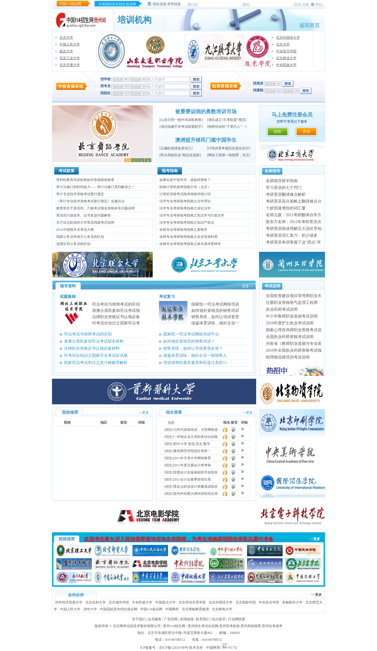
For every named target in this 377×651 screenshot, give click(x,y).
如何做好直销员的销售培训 (215, 310)
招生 (278, 131)
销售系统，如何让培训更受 (215, 317)
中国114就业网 (70, 4)
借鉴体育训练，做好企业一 (215, 323)
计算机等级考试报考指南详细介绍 (185, 194)
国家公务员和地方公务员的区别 (80, 237)
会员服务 (154, 619)
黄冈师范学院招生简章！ (192, 451)
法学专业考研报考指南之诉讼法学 (185, 208)
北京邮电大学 (222, 609)
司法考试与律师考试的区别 (116, 304)
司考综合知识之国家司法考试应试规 (96, 355)
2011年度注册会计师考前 (192, 465)
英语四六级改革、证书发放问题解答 (83, 215)
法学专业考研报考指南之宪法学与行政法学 (192, 215)
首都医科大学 (292, 602)
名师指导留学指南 (282, 181)
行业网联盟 (236, 619)
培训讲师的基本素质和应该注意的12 (195, 362)
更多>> (247, 286)
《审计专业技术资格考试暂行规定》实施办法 (90, 201)
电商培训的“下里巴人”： (226, 127)
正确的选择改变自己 (176, 148)
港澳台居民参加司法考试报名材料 (94, 341)
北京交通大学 (69, 65)
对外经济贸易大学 (68, 602)
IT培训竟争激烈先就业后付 (228, 148)
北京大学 (66, 38)
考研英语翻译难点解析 (286, 194)
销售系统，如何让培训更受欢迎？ (193, 348)
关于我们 (139, 619)
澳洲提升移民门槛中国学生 (206, 140)
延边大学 (66, 51)
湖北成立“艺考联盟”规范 (226, 120)
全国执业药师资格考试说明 (290, 337)
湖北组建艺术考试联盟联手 (181, 127)
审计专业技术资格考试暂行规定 (80, 194)
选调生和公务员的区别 (73, 244)
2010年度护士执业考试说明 (290, 323)
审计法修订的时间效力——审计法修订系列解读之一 (95, 187)
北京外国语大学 (288, 38)
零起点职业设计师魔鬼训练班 (195, 487)
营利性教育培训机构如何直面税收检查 (85, 180)
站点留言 (219, 619)
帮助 (318, 5)
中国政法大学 (165, 602)
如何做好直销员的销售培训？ (189, 341)
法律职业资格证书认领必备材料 (92, 348)
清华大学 (90, 609)
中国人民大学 (69, 44)
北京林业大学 (286, 58)
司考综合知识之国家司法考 (116, 323)
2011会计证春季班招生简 (192, 479)
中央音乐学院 (286, 51)
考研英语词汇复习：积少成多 (292, 235)
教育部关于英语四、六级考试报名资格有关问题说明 (95, 208)
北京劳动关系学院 (192, 602)
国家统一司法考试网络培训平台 (191, 334)
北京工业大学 (69, 58)
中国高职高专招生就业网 (117, 4)
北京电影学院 (245, 602)
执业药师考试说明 (282, 309)
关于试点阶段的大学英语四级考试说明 (85, 222)
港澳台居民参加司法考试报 (116, 310)
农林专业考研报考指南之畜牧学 (183, 230)
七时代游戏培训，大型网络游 (195, 430)
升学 (306, 131)
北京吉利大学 (95, 602)
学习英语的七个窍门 (284, 188)
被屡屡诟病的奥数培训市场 (206, 111)
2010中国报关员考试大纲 (75, 230)
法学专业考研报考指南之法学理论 (185, 201)
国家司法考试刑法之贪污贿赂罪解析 (96, 362)
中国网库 (172, 609)
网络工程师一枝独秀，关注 (228, 155)
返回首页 (309, 25)
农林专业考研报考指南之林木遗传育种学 (190, 244)
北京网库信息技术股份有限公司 (137, 626)
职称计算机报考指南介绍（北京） (185, 187)
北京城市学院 (119, 602)
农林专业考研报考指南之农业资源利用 (189, 237)
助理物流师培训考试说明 (288, 357)
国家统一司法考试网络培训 (215, 304)
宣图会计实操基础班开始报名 (195, 472)
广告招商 (171, 619)
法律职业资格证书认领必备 (116, 317)
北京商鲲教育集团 (195, 609)
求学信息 (174, 4)
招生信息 (159, 4)
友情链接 (187, 619)
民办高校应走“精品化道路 (180, 155)
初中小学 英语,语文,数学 (191, 444)
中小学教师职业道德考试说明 (292, 316)
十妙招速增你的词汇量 (286, 208)
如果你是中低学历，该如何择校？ (185, 180)
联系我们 (203, 619)
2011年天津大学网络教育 (192, 458)
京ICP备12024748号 (173, 648)
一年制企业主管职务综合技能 (195, 437)
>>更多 (143, 413)
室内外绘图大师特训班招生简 (195, 494)
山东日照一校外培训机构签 (181, 120)
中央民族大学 (286, 65)
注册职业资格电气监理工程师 (292, 302)
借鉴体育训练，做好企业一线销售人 (195, 355)
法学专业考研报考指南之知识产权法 (187, 222)
